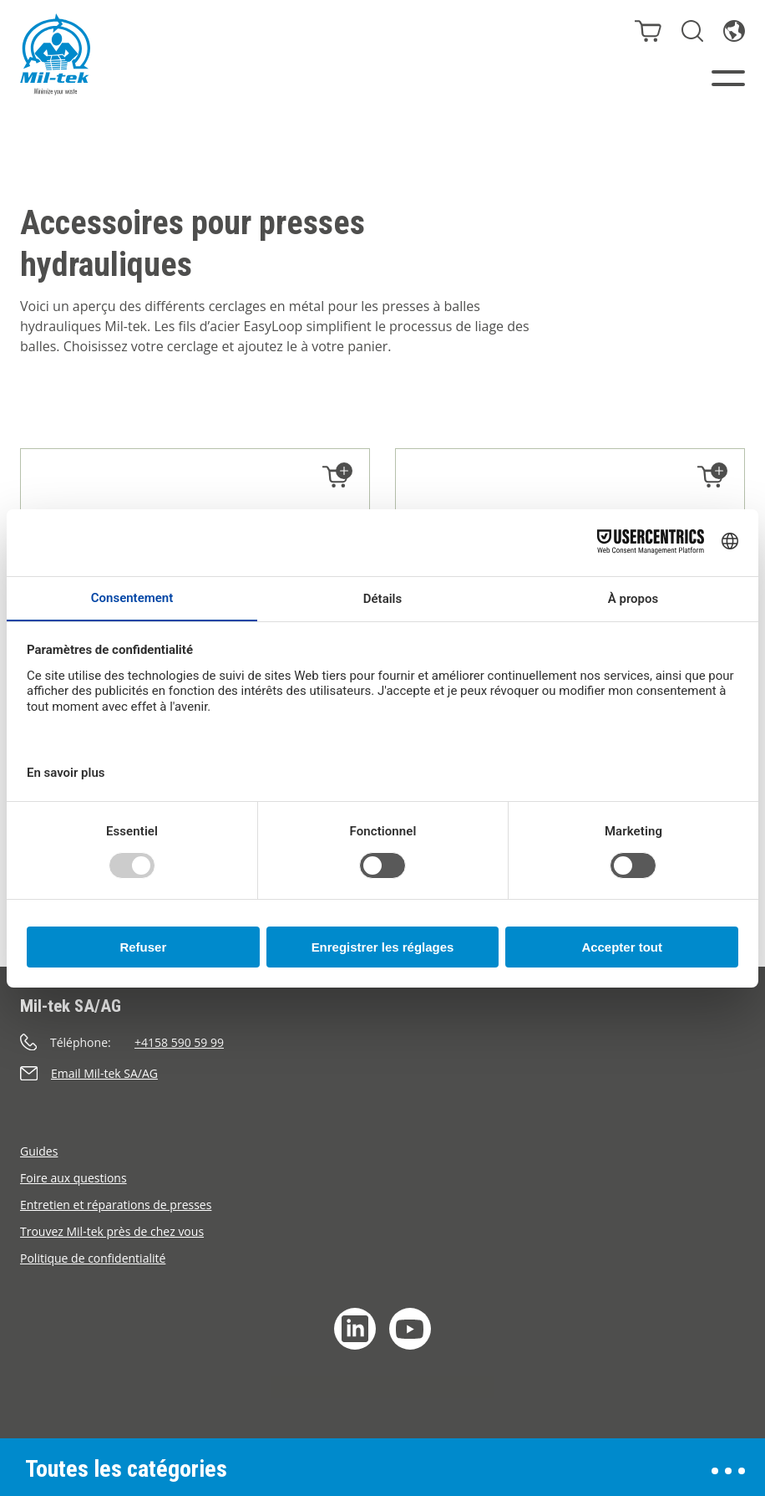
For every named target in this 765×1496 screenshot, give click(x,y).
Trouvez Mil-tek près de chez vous (112, 1231)
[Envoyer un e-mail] (382, 1073)
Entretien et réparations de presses (115, 1205)
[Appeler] (382, 1042)
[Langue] (734, 31)
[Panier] (648, 31)
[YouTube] (410, 1329)
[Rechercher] (692, 31)
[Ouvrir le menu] (728, 1471)
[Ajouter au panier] (335, 477)
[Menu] (728, 78)
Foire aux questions (73, 1178)
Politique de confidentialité (92, 1258)
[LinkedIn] (355, 1329)
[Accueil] (55, 54)
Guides (39, 1151)
